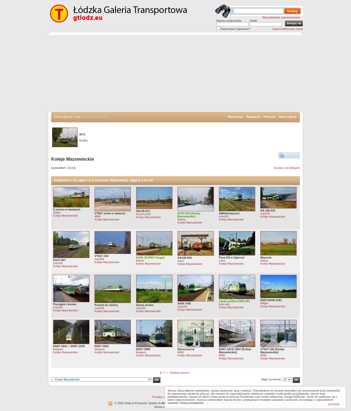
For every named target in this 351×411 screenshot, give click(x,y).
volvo (181, 260)
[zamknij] (333, 404)
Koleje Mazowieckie (65, 215)
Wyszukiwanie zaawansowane (281, 17)
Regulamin (253, 116)
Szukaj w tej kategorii (287, 167)
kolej (78, 116)
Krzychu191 (143, 214)
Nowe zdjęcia (288, 116)
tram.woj (224, 304)
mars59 (223, 216)
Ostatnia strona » (180, 372)
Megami (58, 349)
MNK (98, 216)
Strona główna (63, 116)
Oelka (57, 212)
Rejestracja (235, 116)
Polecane (269, 116)
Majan (264, 303)
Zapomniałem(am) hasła (287, 28)
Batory (182, 219)
